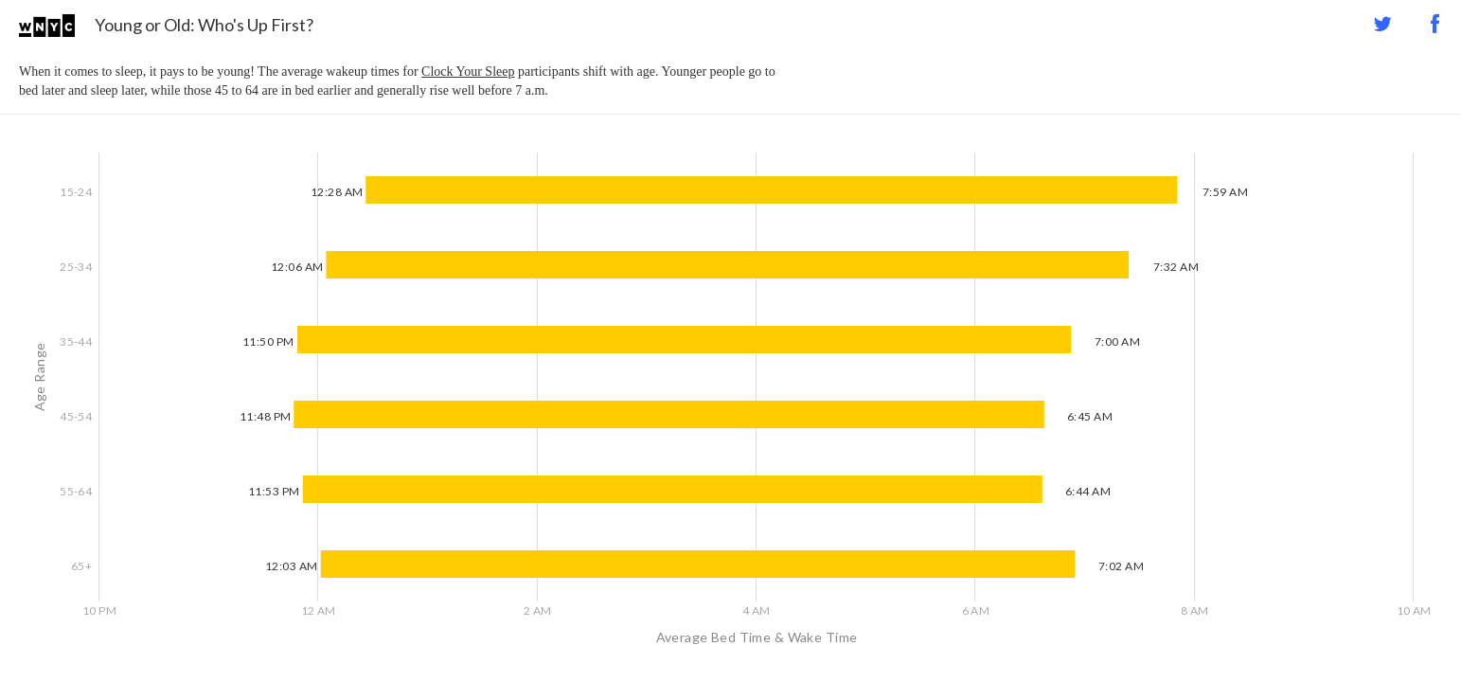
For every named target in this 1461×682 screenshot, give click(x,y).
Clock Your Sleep (467, 71)
